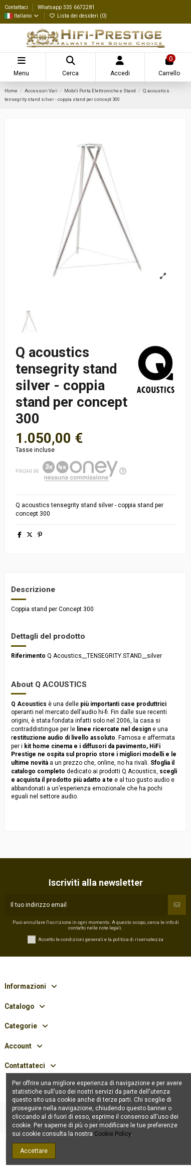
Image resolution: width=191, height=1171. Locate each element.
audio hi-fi (94, 712)
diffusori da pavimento (114, 746)
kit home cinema (48, 746)
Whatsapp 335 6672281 (66, 7)
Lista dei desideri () (78, 16)
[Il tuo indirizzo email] (86, 904)
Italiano (22, 16)
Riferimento (28, 655)
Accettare (34, 1150)
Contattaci (17, 7)
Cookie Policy (112, 1133)
